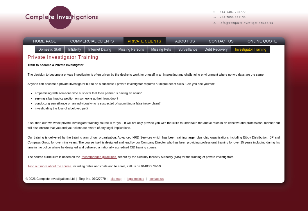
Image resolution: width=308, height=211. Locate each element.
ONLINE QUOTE (262, 41)
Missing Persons (131, 49)
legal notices (135, 178)
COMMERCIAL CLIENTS (92, 41)
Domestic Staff (49, 49)
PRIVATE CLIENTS (144, 41)
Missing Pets (161, 49)
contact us (156, 178)
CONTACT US (221, 41)
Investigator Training (250, 49)
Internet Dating (99, 49)
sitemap (116, 178)
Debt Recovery (216, 49)
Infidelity (74, 49)
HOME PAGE (44, 41)
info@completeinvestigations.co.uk (246, 22)
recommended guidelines (99, 157)
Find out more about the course (50, 166)
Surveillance (187, 49)
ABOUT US (185, 41)
